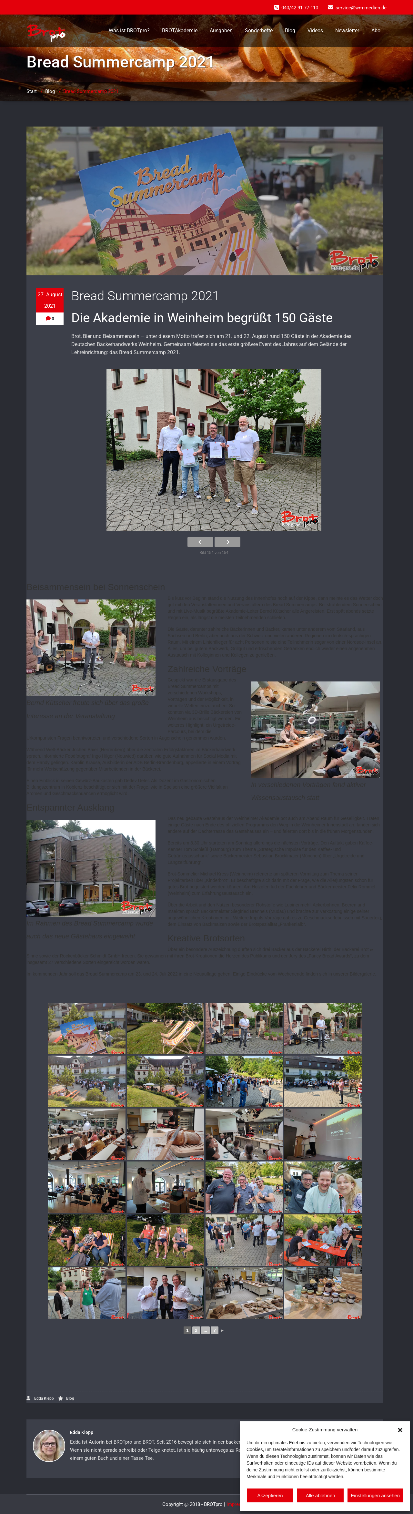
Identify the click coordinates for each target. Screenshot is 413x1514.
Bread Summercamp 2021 (90, 91)
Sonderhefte (259, 30)
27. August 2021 (50, 300)
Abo (375, 30)
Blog (290, 30)
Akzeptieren (270, 1495)
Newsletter (347, 30)
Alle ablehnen (320, 1495)
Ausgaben (221, 30)
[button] (400, 1429)
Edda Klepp (40, 1398)
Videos (315, 30)
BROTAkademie (179, 30)
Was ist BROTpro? (129, 30)
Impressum (239, 1504)
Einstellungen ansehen (375, 1495)
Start (31, 91)
